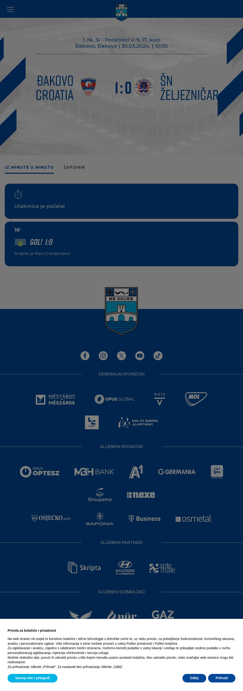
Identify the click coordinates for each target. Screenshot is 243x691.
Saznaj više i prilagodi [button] (32, 678)
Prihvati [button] (222, 678)
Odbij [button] (194, 678)
